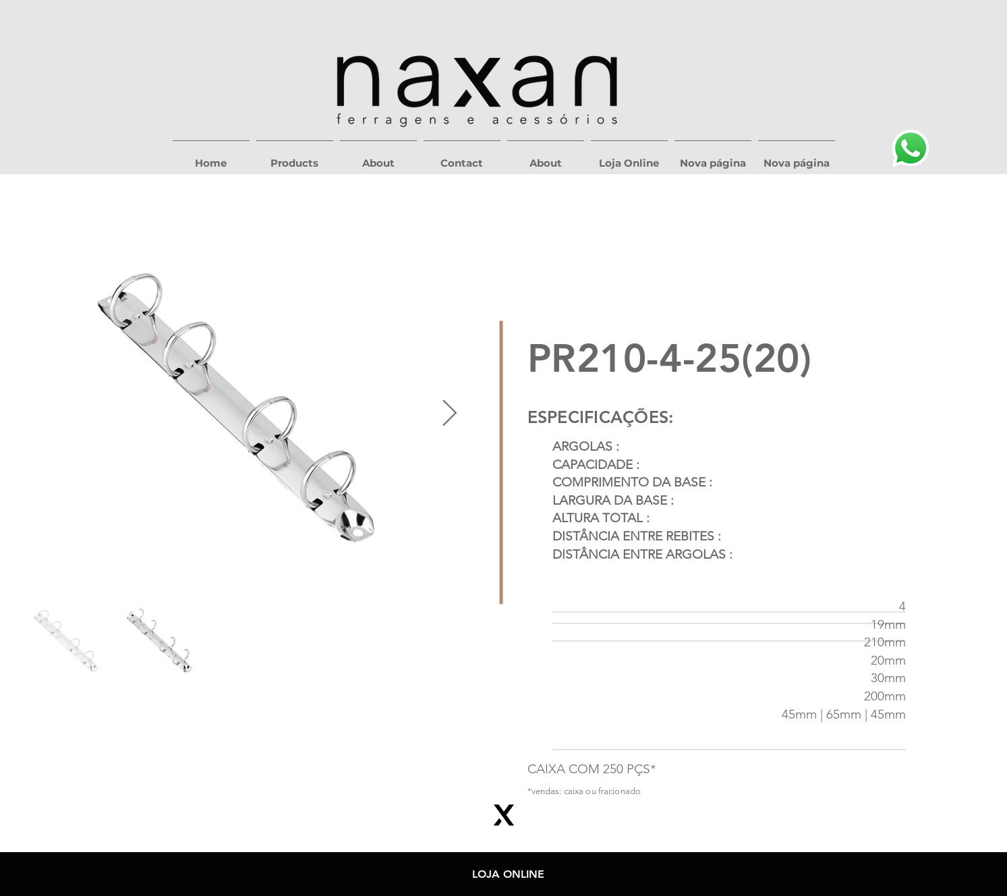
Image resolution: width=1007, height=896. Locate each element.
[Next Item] (449, 414)
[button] (295, 157)
